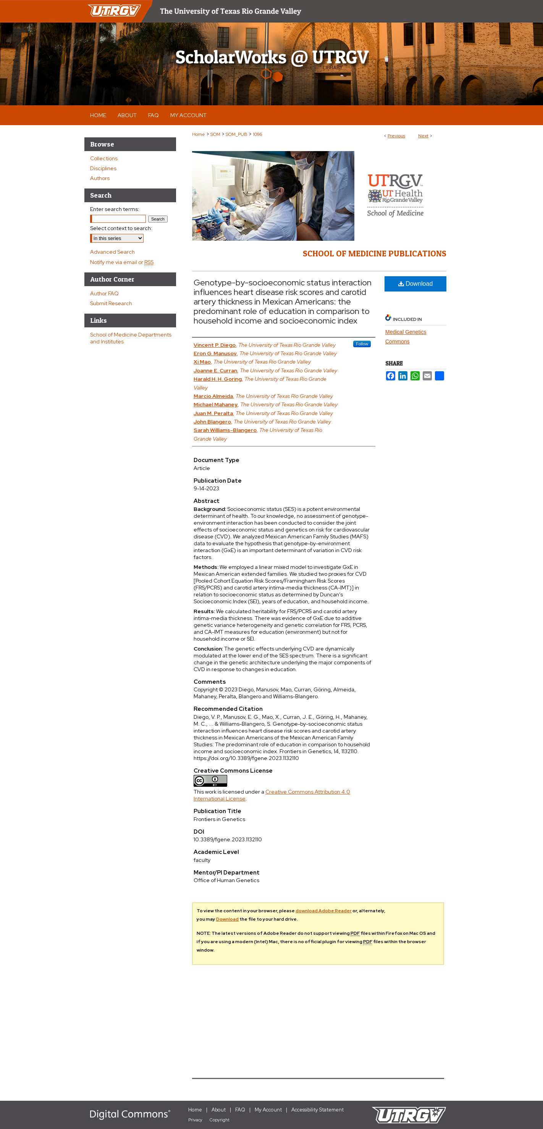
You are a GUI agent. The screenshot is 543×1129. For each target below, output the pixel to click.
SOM (215, 134)
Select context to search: (121, 228)
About (219, 1109)
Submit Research (111, 303)
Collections (104, 158)
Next (423, 136)
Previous (396, 136)
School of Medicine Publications (374, 253)
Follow (362, 343)
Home (198, 134)
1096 (257, 134)
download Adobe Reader (324, 911)
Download (415, 283)
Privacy (195, 1120)
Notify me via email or (122, 262)
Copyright (219, 1120)
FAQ (240, 1109)
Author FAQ (104, 293)
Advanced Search (112, 251)
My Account (268, 1109)
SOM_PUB (236, 134)
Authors (100, 178)
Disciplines (103, 168)
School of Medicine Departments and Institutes (130, 338)
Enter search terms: (114, 209)
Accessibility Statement (317, 1109)
